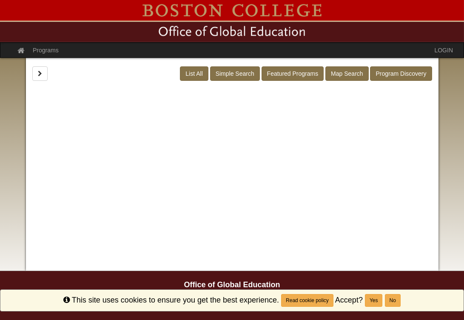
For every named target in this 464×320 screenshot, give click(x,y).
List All (193, 73)
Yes (374, 300)
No (393, 300)
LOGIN (443, 50)
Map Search (347, 73)
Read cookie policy (307, 300)
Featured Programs (293, 73)
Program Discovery (401, 73)
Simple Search (235, 73)
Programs (46, 50)
